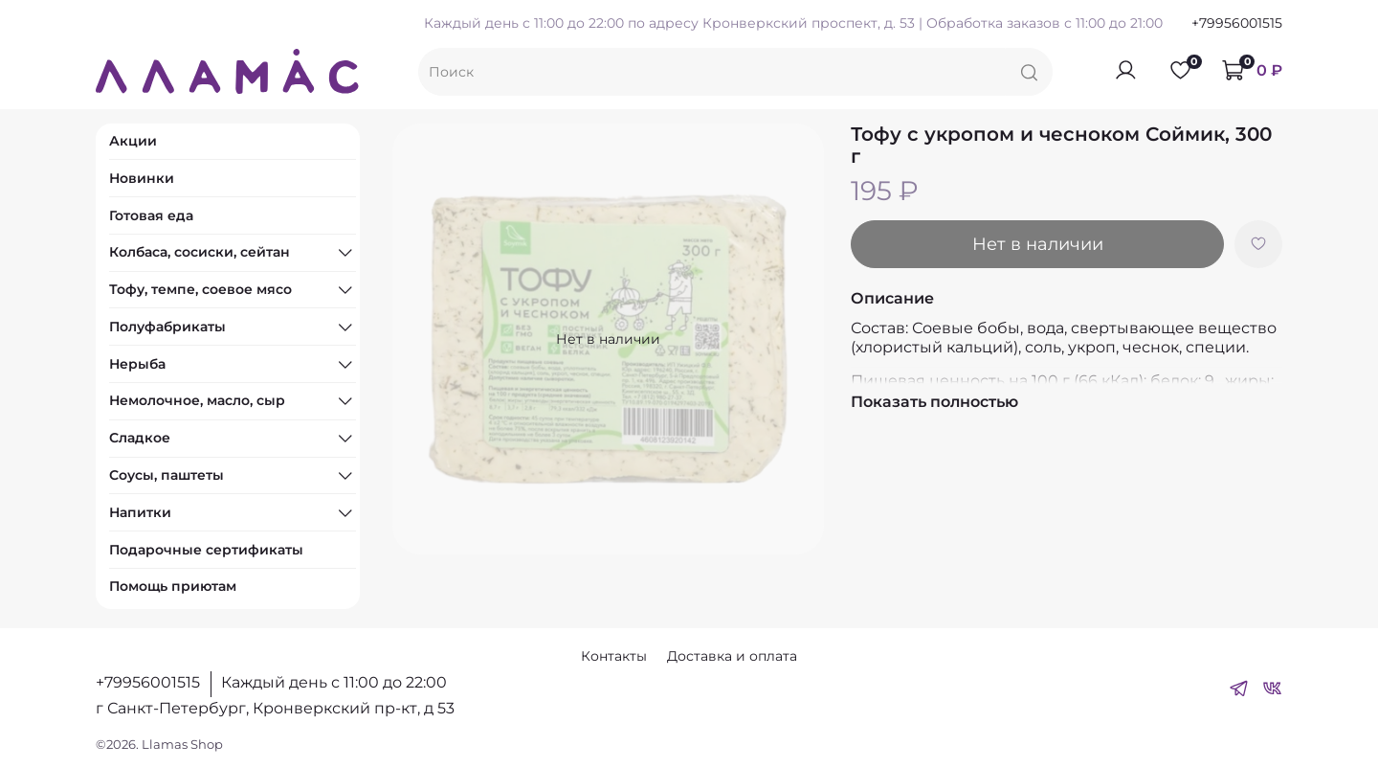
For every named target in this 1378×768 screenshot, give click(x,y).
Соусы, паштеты (166, 475)
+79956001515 (1236, 23)
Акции (133, 140)
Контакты (614, 656)
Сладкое (139, 437)
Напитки (140, 512)
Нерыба (137, 364)
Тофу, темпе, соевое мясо (200, 289)
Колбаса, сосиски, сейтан (199, 251)
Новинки (141, 178)
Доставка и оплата (732, 656)
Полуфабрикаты (167, 326)
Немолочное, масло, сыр (197, 400)
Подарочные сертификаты (206, 549)
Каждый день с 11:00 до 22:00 (334, 682)
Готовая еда (151, 215)
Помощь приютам (172, 586)
